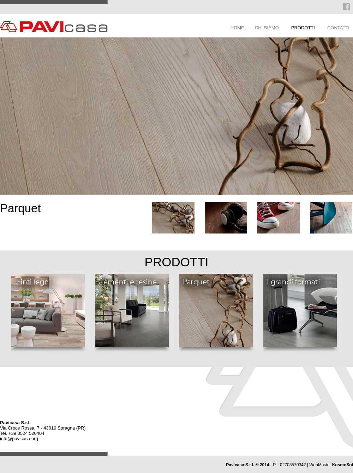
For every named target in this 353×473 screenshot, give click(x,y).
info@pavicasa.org (19, 438)
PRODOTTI (303, 27)
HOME (237, 27)
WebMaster (331, 464)
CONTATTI (338, 27)
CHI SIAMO (267, 27)
